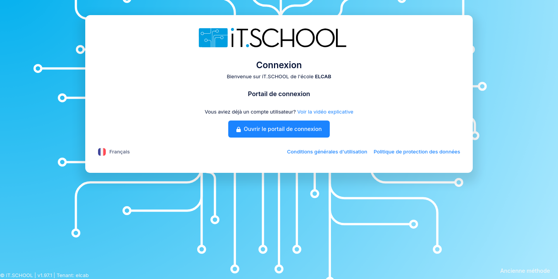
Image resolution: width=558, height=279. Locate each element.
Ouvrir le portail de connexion (279, 129)
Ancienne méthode (525, 270)
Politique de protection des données (417, 151)
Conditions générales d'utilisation (327, 151)
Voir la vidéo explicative (325, 111)
